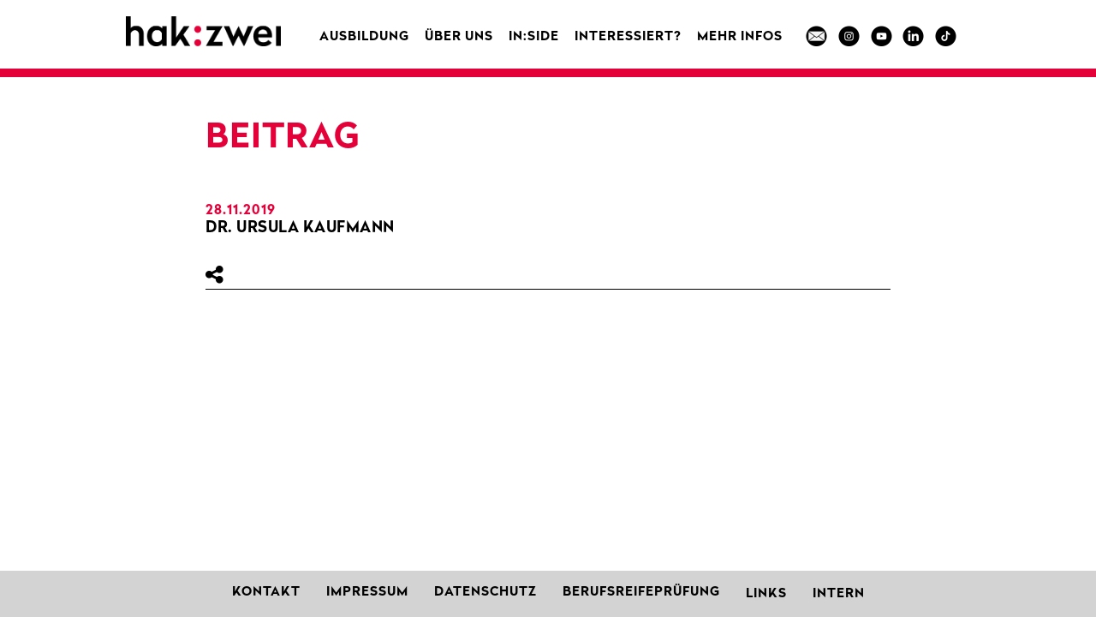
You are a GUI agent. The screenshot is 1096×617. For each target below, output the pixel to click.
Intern (839, 594)
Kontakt (266, 592)
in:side (534, 37)
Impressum (367, 592)
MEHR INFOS (740, 37)
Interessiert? (628, 37)
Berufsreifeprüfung (641, 592)
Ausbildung (364, 37)
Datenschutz (485, 592)
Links (766, 594)
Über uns (459, 37)
